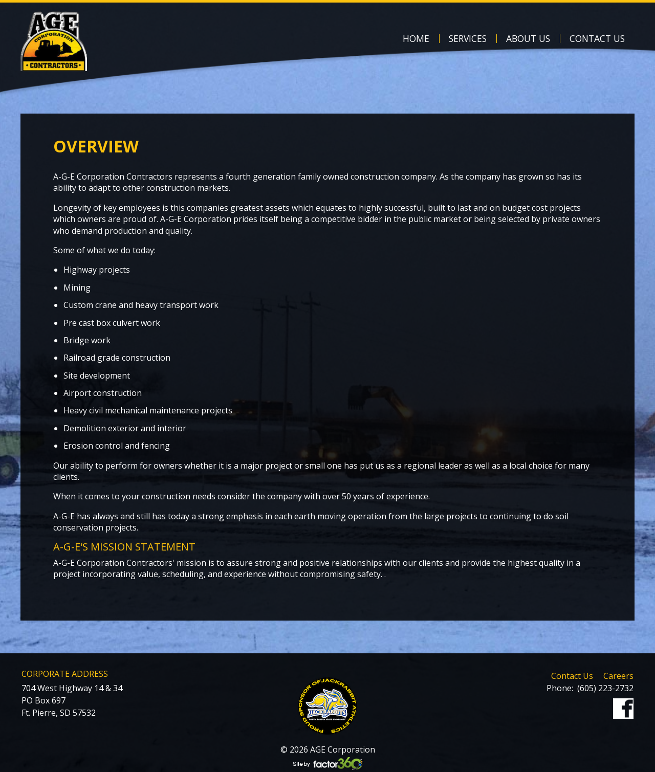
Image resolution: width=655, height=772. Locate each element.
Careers (618, 675)
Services (468, 38)
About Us (528, 38)
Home (416, 38)
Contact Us (597, 38)
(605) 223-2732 (605, 688)
